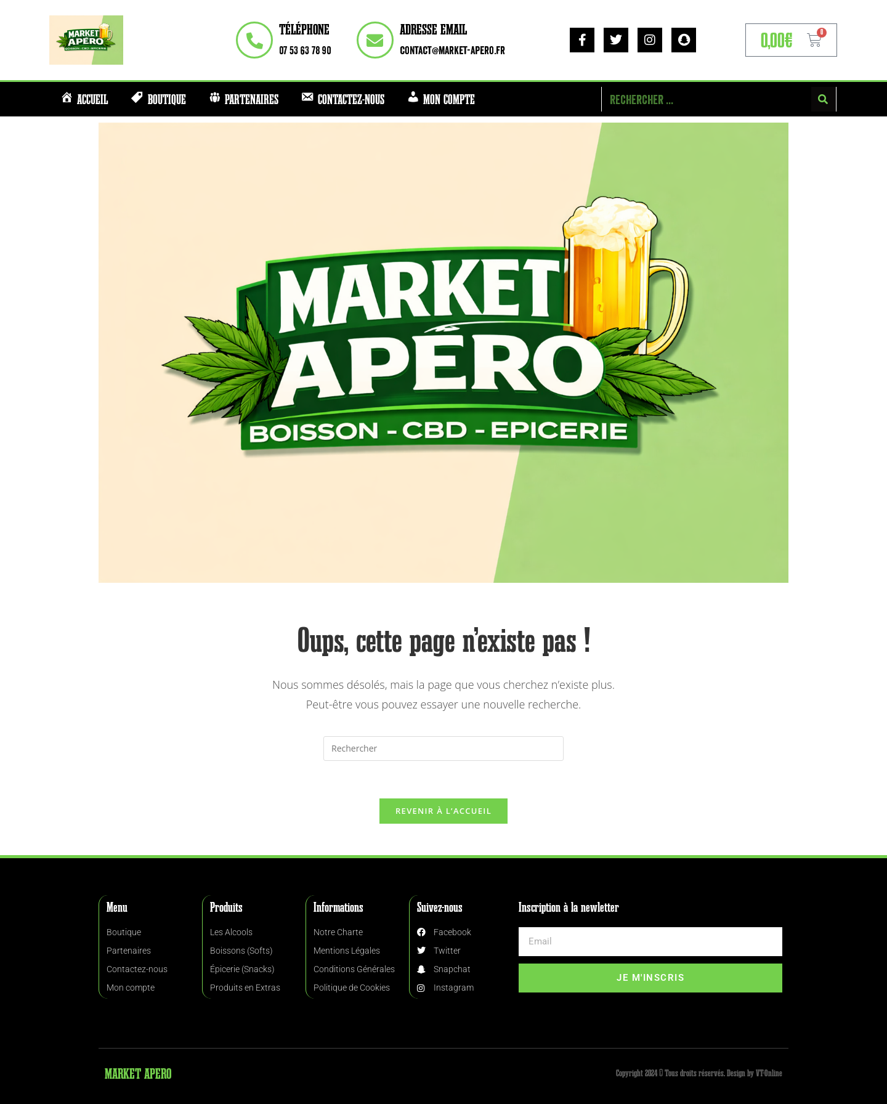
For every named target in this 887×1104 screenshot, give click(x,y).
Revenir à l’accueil (443, 810)
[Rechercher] (823, 99)
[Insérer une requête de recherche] (443, 748)
